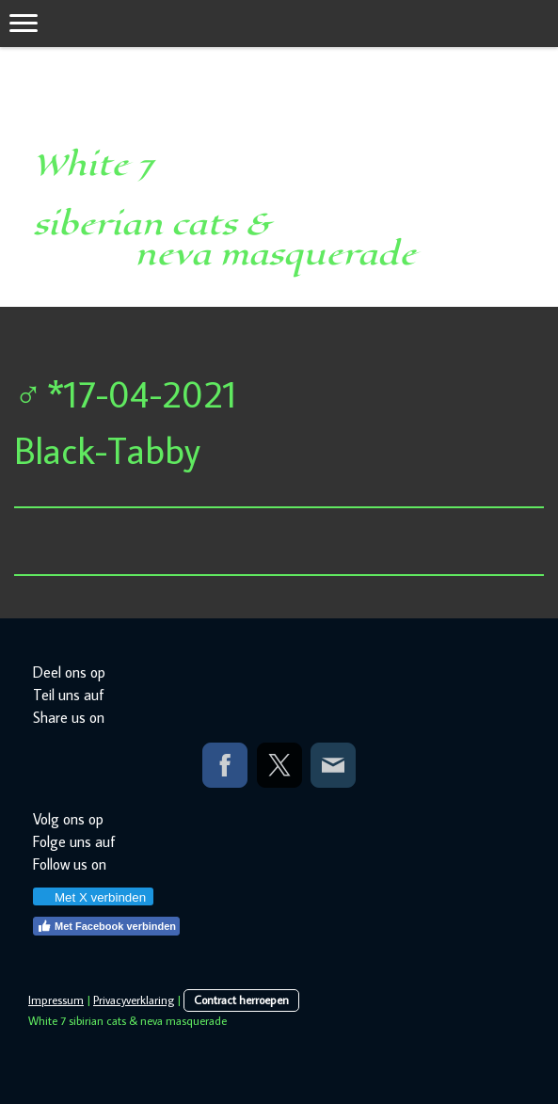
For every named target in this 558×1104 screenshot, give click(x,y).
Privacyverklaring (133, 999)
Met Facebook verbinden (106, 926)
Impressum (56, 999)
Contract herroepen (241, 999)
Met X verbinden (92, 897)
